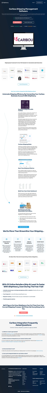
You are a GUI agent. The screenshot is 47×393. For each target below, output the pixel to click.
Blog (23, 380)
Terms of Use (24, 382)
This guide (40, 334)
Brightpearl (38, 340)
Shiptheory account (10, 333)
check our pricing (39, 350)
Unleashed (7, 341)
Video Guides (35, 373)
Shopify (20, 341)
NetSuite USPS (35, 385)
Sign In (33, 2)
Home (23, 371)
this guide (19, 357)
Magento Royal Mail (35, 382)
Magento (11, 341)
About (23, 372)
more (24, 341)
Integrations (24, 376)
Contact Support (41, 372)
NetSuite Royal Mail (42, 384)
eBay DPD (34, 383)
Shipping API (35, 374)
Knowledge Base (35, 372)
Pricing (23, 377)
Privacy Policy (23, 384)
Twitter (41, 373)
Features (24, 373)
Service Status (42, 374)
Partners (23, 374)
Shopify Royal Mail (42, 382)
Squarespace (15, 341)
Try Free (23, 375)
